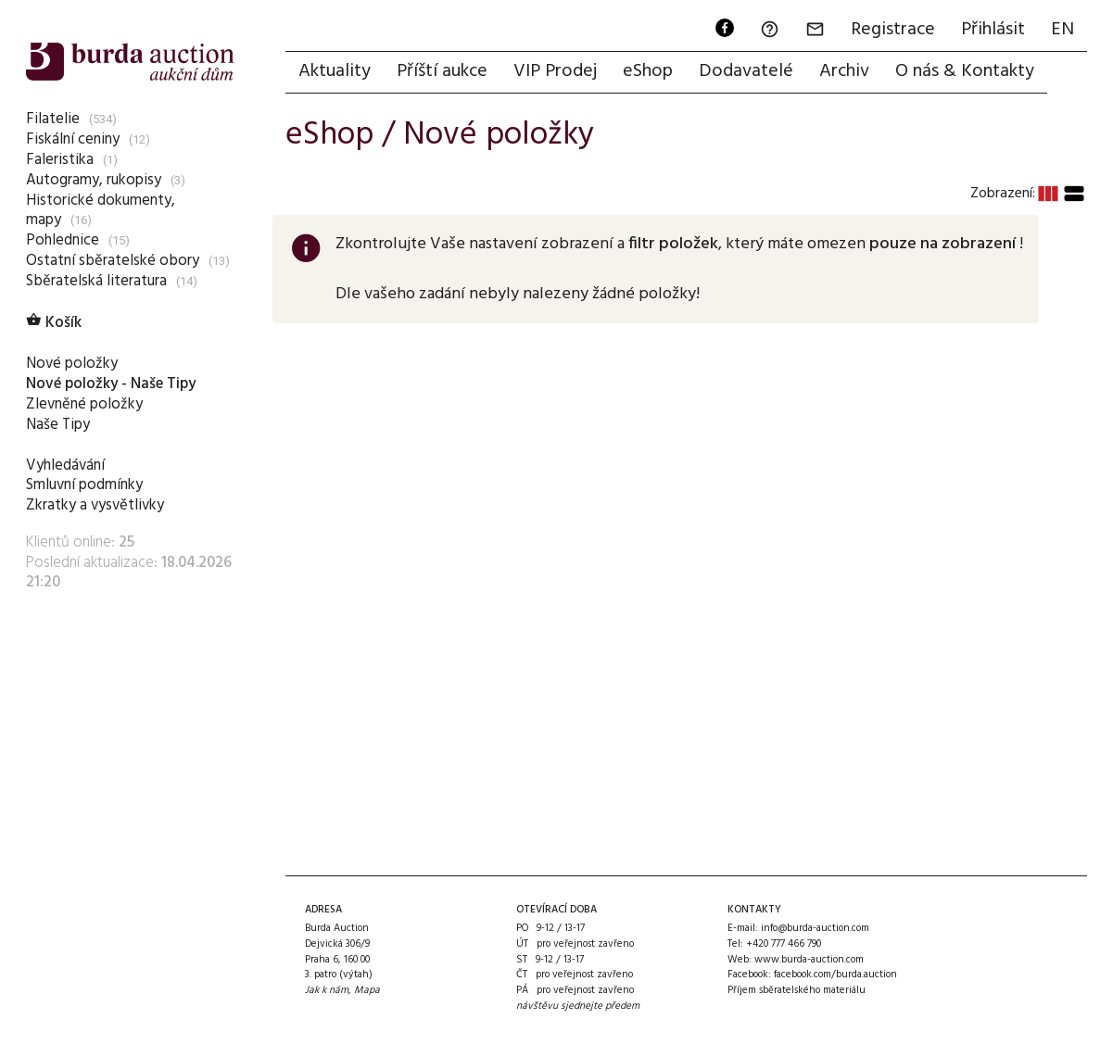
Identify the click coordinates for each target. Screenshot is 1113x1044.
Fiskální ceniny (73, 139)
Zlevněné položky (84, 404)
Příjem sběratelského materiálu (796, 990)
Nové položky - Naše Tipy (111, 383)
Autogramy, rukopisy (93, 180)
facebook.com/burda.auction (835, 974)
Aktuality (334, 71)
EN (1062, 29)
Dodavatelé (746, 71)
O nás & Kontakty (964, 71)
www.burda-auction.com (809, 959)
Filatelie (53, 119)
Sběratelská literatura (96, 281)
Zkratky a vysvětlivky (95, 505)
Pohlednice (62, 240)
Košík (54, 322)
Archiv (844, 71)
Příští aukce (442, 71)
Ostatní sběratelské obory (112, 260)
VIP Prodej (555, 71)
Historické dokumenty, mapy (100, 210)
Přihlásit (993, 29)
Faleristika (60, 159)
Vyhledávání (65, 465)
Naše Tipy (58, 424)
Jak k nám (326, 990)
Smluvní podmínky (84, 484)
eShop (648, 71)
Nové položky (72, 363)
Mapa (367, 990)
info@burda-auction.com (815, 928)
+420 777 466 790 (783, 944)
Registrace (893, 29)
